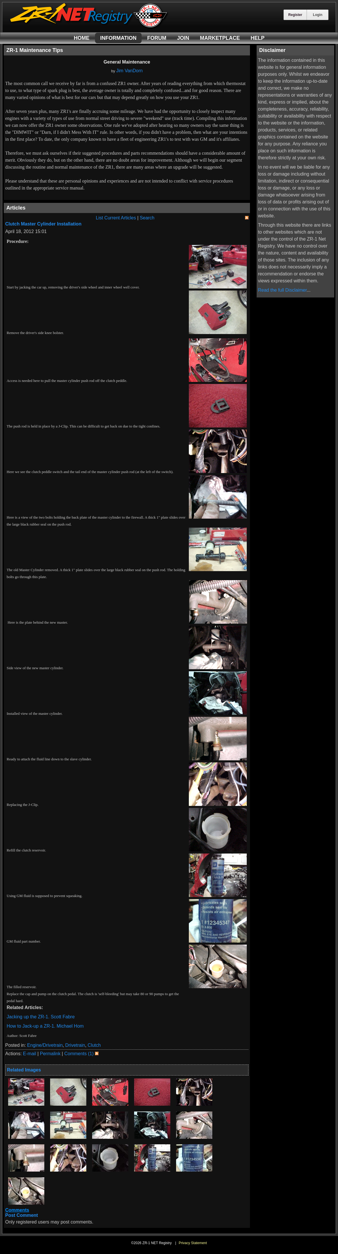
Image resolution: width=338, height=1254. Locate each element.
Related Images (24, 1069)
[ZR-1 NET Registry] (89, 27)
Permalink (50, 1053)
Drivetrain (75, 1045)
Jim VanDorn (129, 70)
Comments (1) (79, 1053)
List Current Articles (116, 217)
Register (295, 15)
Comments (17, 1210)
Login (317, 15)
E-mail (29, 1053)
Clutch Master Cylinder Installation (43, 223)
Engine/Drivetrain (45, 1045)
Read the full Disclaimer (282, 290)
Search (147, 217)
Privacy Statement (193, 1243)
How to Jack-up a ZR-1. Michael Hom (45, 1026)
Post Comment (21, 1215)
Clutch (94, 1045)
